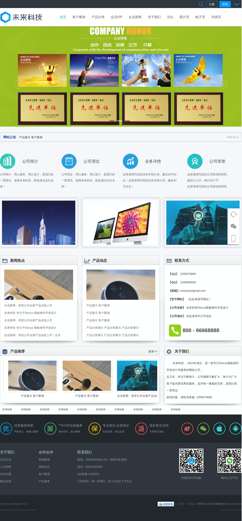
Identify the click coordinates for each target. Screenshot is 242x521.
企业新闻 (135, 17)
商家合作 (44, 466)
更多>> (152, 380)
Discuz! (17, 504)
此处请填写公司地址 (199, 359)
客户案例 (78, 17)
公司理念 (92, 181)
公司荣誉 (217, 181)
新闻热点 (17, 304)
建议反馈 (5, 481)
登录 (225, 4)
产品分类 (98, 17)
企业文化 (5, 459)
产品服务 (44, 481)
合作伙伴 (46, 452)
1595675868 (187, 317)
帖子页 (200, 17)
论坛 (170, 17)
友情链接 (7, 414)
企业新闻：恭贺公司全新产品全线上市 (28, 349)
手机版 (190, 504)
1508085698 (187, 326)
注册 (212, 4)
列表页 (216, 17)
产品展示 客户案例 (30, 137)
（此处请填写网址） (199, 342)
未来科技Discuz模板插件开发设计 (207, 351)
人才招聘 (5, 466)
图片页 (184, 17)
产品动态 (99, 304)
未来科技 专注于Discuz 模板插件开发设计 (30, 356)
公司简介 (30, 181)
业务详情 (153, 181)
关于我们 (154, 17)
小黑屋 (180, 504)
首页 (63, 17)
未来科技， (180, 391)
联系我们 (84, 452)
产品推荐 (17, 380)
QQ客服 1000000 (88, 474)
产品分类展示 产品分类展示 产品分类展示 (112, 371)
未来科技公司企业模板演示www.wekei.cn (219, 504)
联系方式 (182, 304)
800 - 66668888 (201, 374)
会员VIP (116, 17)
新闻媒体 (44, 459)
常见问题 (5, 474)
